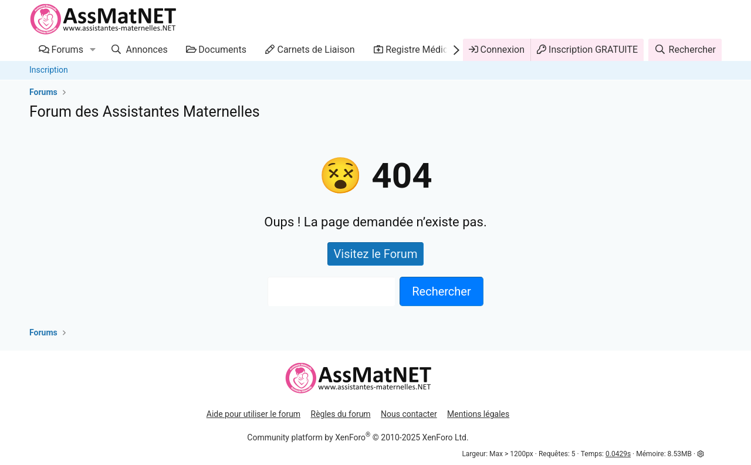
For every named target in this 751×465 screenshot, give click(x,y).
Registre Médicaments (432, 49)
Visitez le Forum (376, 254)
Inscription (48, 69)
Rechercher (441, 291)
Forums (67, 49)
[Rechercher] (685, 50)
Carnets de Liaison (315, 49)
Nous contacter (409, 414)
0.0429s (618, 454)
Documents (222, 49)
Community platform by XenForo (357, 437)
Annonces (146, 49)
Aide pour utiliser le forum (253, 414)
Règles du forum (341, 414)
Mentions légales (478, 414)
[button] (93, 50)
